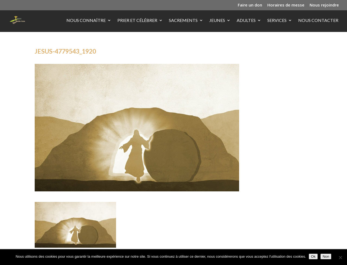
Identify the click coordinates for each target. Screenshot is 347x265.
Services (277, 20)
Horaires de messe (285, 5)
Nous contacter (318, 20)
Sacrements (183, 20)
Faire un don (250, 5)
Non (326, 256)
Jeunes (217, 20)
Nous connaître (86, 20)
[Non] (340, 257)
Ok (313, 256)
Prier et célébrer (137, 20)
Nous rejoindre (324, 5)
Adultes (246, 20)
